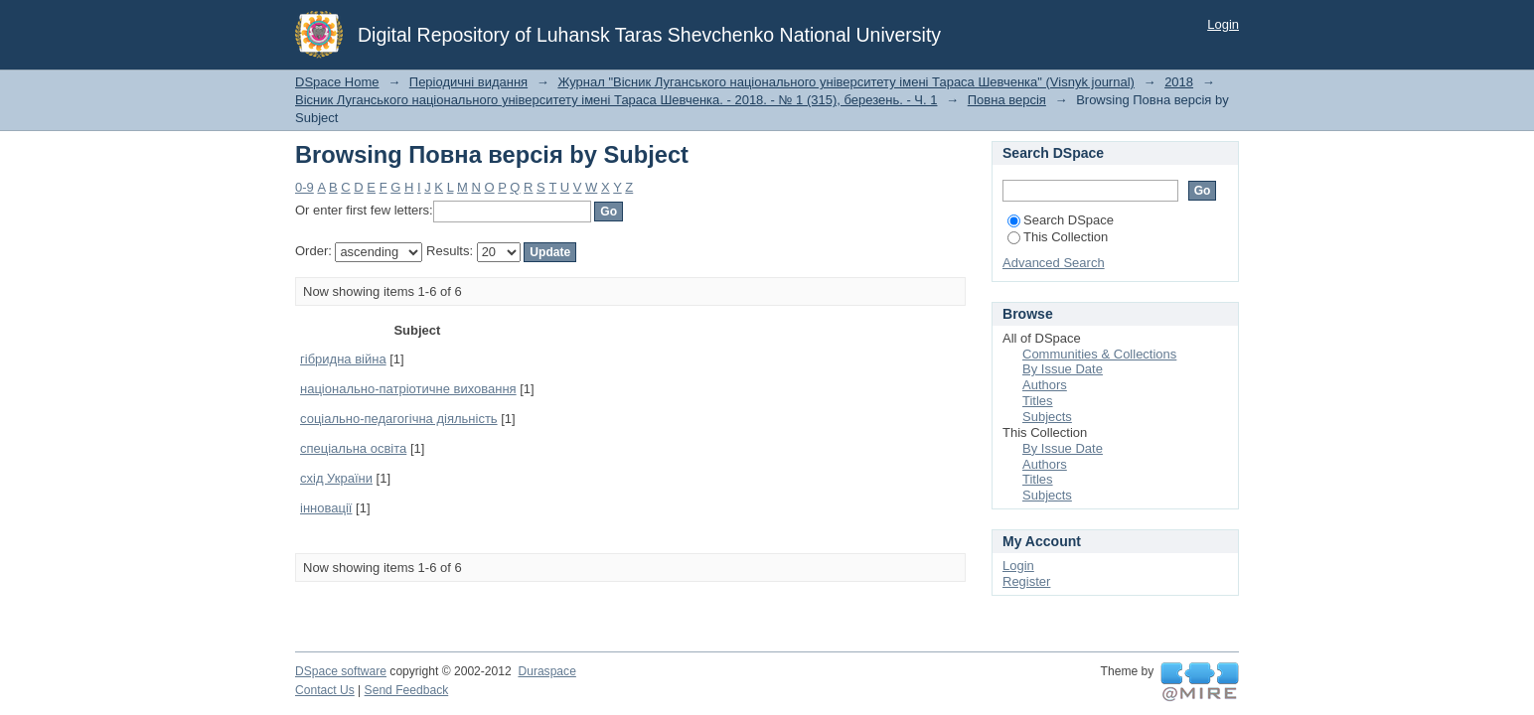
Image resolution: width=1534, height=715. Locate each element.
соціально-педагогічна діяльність (399, 418)
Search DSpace (1060, 220)
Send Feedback (407, 690)
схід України (336, 478)
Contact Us (325, 690)
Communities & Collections (1099, 354)
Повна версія (1007, 99)
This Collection (1057, 236)
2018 (1178, 81)
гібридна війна (343, 359)
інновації (326, 507)
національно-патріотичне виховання (408, 388)
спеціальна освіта (353, 448)
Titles (1037, 400)
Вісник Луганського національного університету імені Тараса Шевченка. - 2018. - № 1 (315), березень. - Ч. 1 (616, 99)
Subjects (1047, 416)
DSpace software (340, 671)
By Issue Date (1062, 368)
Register (1026, 581)
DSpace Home (337, 81)
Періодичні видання (468, 81)
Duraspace (546, 671)
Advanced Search (1053, 262)
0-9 (304, 187)
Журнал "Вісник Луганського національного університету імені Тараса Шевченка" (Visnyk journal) (846, 81)
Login (1223, 24)
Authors (1044, 384)
